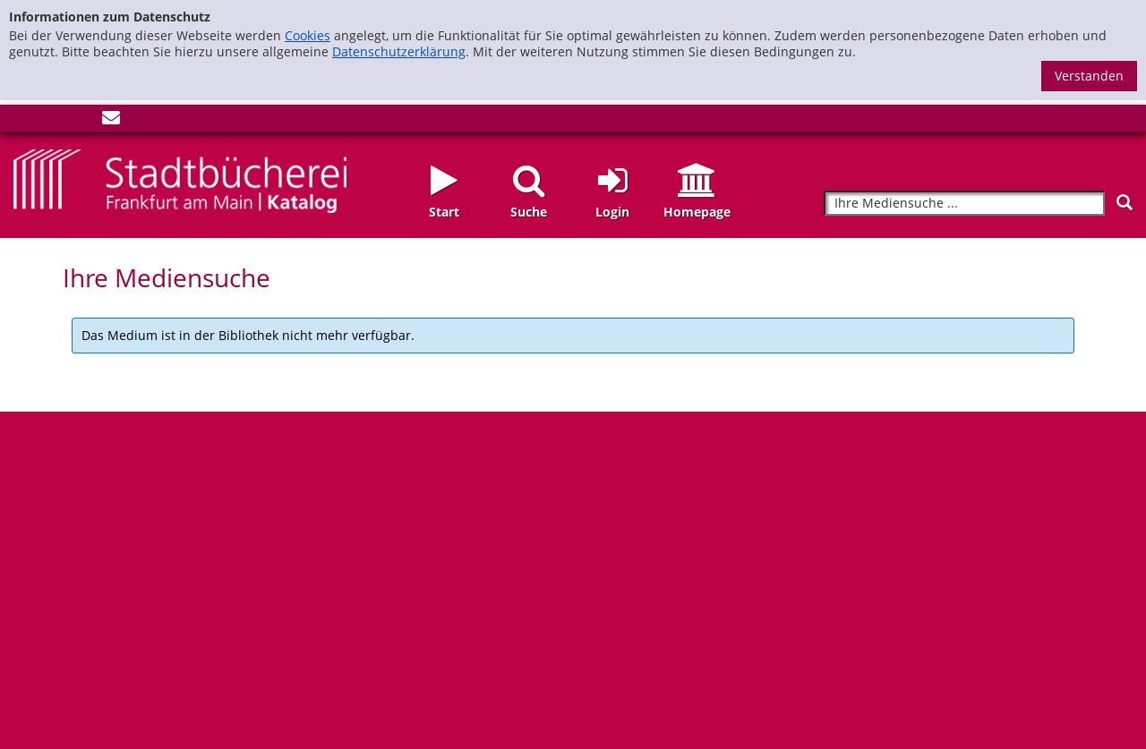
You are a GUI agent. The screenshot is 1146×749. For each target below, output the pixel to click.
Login (612, 211)
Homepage (697, 211)
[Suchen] (1124, 202)
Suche (528, 211)
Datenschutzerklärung (399, 51)
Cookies (307, 35)
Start (444, 211)
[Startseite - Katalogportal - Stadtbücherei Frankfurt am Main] (179, 179)
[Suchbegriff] (964, 204)
